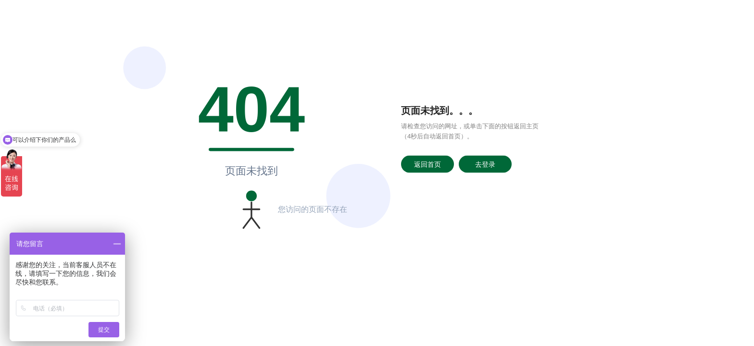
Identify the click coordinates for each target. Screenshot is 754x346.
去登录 (485, 164)
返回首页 (427, 164)
